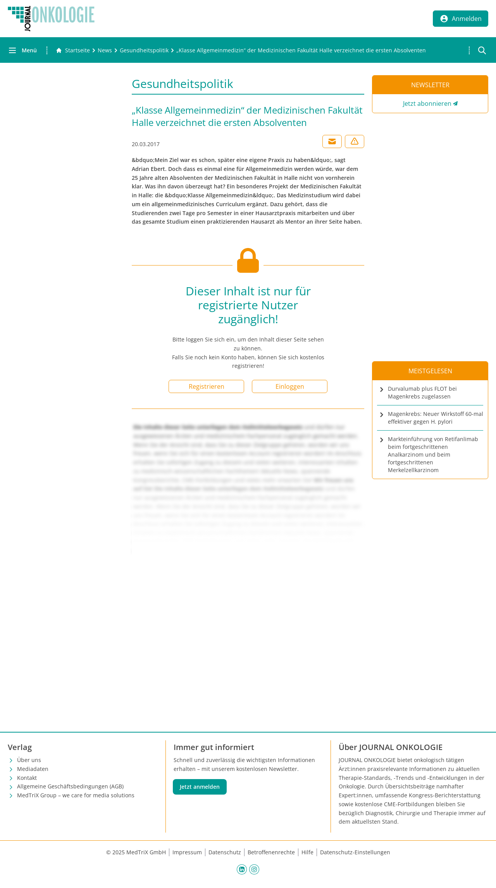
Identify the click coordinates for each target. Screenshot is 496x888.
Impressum (187, 852)
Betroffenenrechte (271, 852)
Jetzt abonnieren (427, 103)
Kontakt (27, 777)
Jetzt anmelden (200, 786)
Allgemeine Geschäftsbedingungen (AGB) (70, 786)
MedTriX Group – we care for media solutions (75, 795)
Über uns (29, 760)
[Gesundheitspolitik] (144, 50)
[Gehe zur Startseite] (73, 50)
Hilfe (307, 852)
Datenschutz (224, 852)
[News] (105, 50)
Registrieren (206, 386)
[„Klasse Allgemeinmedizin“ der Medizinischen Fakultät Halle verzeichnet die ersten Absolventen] (301, 50)
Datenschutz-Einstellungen (355, 852)
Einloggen (290, 386)
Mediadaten (32, 768)
